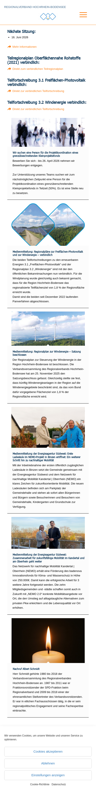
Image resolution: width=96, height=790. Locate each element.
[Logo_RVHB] (47, 16)
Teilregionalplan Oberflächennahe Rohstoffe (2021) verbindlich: (43, 60)
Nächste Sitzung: (21, 31)
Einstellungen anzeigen (47, 775)
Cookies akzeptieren (48, 751)
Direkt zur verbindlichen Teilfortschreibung (38, 91)
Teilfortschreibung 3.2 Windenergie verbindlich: (46, 102)
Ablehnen (48, 763)
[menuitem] (79, 20)
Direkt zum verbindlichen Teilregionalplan (37, 68)
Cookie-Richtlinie (40, 784)
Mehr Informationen (24, 46)
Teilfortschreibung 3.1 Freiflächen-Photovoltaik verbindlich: (46, 82)
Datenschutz (59, 784)
